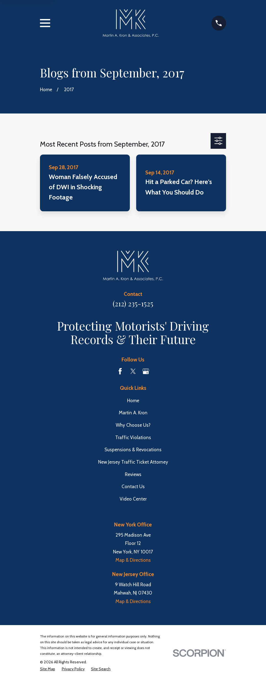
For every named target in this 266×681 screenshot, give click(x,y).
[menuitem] (47, 669)
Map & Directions (133, 560)
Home (133, 400)
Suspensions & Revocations (133, 449)
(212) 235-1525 (133, 303)
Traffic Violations (133, 437)
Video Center (133, 499)
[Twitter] (133, 371)
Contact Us (133, 486)
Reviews (133, 474)
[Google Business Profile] (146, 371)
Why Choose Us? (133, 425)
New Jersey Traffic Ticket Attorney (133, 462)
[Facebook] (120, 371)
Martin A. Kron (133, 412)
